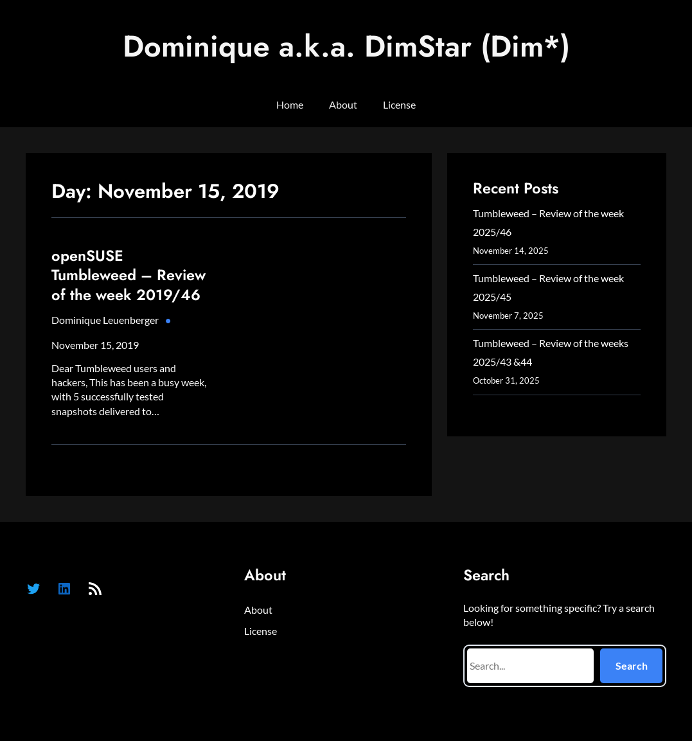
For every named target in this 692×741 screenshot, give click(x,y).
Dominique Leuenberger (105, 320)
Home (289, 104)
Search (632, 665)
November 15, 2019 (95, 345)
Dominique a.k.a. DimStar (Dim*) (346, 45)
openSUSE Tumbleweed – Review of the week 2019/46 (128, 275)
